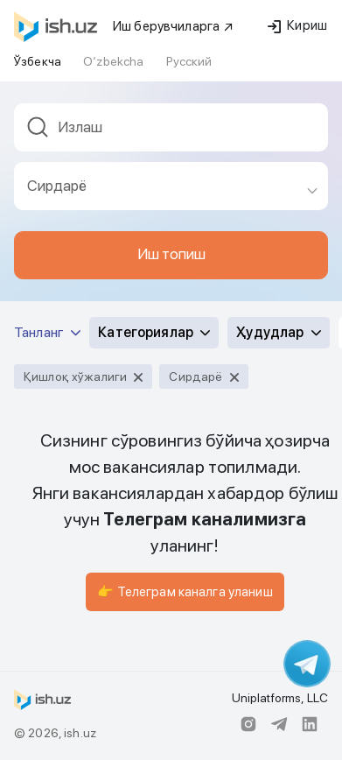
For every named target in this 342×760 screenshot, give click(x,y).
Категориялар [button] (154, 332)
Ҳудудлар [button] (278, 332)
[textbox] (171, 127)
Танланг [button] (47, 332)
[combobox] (171, 132)
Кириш (297, 25)
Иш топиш (171, 254)
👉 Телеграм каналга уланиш (185, 592)
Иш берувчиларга (173, 26)
